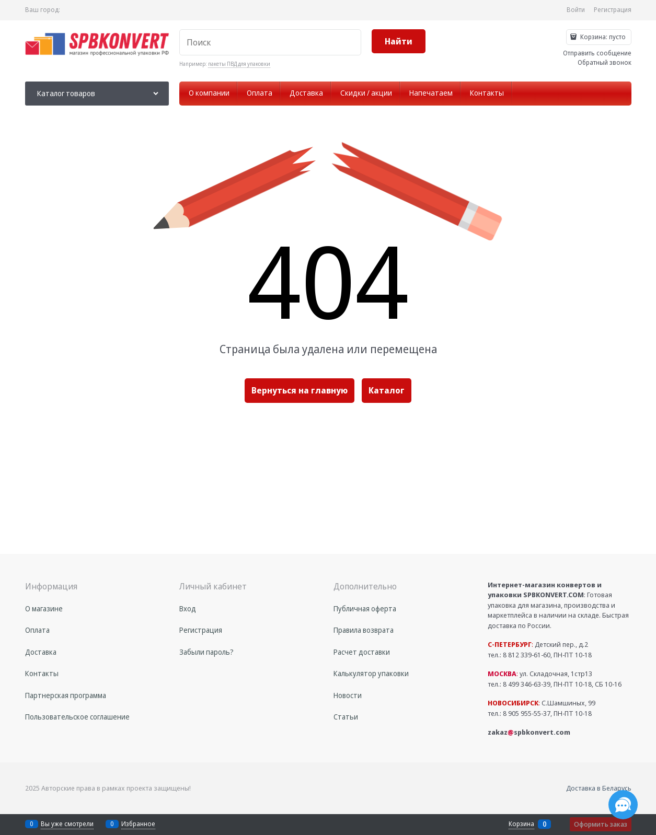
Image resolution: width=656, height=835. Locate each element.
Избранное (138, 823)
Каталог (387, 390)
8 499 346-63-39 (526, 684)
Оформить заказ (600, 824)
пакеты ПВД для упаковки (239, 63)
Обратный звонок (604, 62)
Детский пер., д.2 (538, 644)
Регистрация (612, 9)
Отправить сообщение (597, 53)
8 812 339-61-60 (526, 654)
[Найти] (398, 41)
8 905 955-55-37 (526, 713)
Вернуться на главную (299, 390)
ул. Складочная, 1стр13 (540, 673)
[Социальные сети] (623, 804)
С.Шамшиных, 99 (541, 703)
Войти (576, 9)
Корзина (521, 824)
